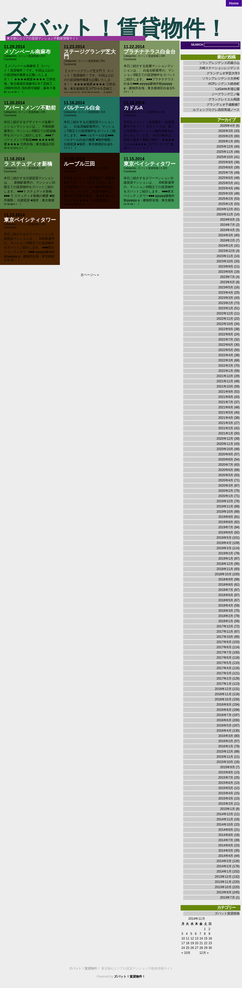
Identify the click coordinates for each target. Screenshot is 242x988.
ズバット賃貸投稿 (28, 55)
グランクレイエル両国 (224, 99)
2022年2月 (225, 365)
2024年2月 (227, 240)
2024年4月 (227, 230)
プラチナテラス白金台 (150, 51)
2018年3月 (225, 611)
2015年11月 (224, 757)
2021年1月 (225, 433)
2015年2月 (225, 803)
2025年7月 (225, 172)
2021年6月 (225, 407)
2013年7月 (227, 897)
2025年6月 (225, 178)
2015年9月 (227, 767)
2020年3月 (225, 485)
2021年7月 (225, 402)
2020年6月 (225, 470)
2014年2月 (223, 866)
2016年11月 (223, 694)
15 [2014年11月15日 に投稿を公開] (205, 938)
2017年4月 (223, 668)
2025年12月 (224, 146)
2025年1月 (225, 204)
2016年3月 (225, 736)
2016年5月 (223, 725)
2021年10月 (224, 386)
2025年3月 (225, 193)
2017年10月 (224, 637)
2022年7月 (225, 339)
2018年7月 (225, 590)
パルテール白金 (82, 108)
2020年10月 (224, 449)
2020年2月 (225, 491)
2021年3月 (225, 423)
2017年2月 (223, 678)
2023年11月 (224, 256)
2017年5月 (223, 663)
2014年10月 (224, 824)
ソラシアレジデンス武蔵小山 (219, 63)
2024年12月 (224, 209)
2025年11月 (224, 152)
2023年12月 (226, 251)
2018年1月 (225, 621)
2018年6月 (225, 595)
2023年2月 (225, 303)
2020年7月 (225, 464)
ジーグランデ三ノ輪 (226, 94)
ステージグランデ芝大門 (90, 54)
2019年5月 (223, 538)
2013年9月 (223, 892)
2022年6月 (225, 345)
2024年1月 (225, 245)
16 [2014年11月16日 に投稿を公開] (210, 938)
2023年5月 (225, 287)
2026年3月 (225, 131)
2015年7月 (225, 777)
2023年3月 (225, 298)
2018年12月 (224, 564)
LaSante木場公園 (227, 89)
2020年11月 (224, 444)
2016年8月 (223, 710)
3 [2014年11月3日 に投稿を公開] (182, 934)
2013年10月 (223, 887)
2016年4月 (223, 730)
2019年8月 (225, 522)
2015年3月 (225, 798)
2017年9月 (223, 642)
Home (234, 3)
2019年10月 (224, 511)
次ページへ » (90, 275)
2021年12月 (224, 376)
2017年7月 (223, 652)
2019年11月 (224, 506)
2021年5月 (225, 412)
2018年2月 (225, 616)
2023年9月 (225, 266)
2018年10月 (223, 574)
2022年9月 (225, 329)
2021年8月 (225, 397)
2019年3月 (223, 548)
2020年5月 (225, 475)
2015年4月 (225, 793)
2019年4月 (223, 543)
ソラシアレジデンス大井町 (221, 78)
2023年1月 (225, 308)
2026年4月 (227, 126)
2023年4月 (225, 292)
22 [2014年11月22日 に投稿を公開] (205, 943)
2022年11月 (224, 318)
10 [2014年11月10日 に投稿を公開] (183, 938)
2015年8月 (225, 772)
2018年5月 (225, 600)
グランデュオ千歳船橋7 (223, 104)
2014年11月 (224, 819)
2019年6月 (225, 532)
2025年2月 (225, 199)
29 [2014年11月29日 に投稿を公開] (205, 948)
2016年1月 (225, 746)
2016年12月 (223, 689)
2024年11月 (224, 214)
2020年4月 (225, 480)
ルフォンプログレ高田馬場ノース (216, 110)
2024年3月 (225, 235)
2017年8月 (223, 647)
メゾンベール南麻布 (27, 51)
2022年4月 (225, 355)
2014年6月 (225, 845)
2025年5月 (225, 183)
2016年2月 (225, 741)
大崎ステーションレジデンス (219, 68)
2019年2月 (225, 553)
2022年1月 (225, 371)
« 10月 (185, 953)
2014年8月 (225, 835)
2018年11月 (224, 569)
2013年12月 (223, 876)
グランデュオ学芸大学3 (223, 73)
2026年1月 (225, 141)
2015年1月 (227, 809)
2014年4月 (225, 856)
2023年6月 (227, 282)
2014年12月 (224, 814)
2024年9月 (227, 219)
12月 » (203, 953)
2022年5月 (225, 350)
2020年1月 (225, 496)
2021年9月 (225, 391)
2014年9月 (225, 830)
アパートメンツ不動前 (30, 108)
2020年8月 (225, 459)
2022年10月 (224, 324)
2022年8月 (225, 334)
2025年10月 (224, 157)
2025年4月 (225, 188)
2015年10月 (224, 762)
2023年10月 (224, 261)
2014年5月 (225, 850)
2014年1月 (223, 871)
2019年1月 (225, 558)
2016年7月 (223, 715)
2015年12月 (224, 751)
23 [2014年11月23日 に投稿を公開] (210, 943)
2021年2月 (225, 428)
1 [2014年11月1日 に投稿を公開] (205, 929)
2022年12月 (224, 313)
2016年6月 (223, 720)
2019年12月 (224, 501)
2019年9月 (225, 517)
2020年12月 (224, 438)
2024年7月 (227, 225)
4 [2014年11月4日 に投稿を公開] (187, 934)
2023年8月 (225, 272)
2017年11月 (224, 631)
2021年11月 (224, 381)
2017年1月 (223, 684)
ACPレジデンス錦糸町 (224, 84)
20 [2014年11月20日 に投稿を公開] (196, 943)
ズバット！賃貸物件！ (115, 28)
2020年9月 (225, 454)
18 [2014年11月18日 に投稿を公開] (187, 943)
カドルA (133, 108)
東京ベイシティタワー (150, 164)
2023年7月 (227, 277)
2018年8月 (225, 584)
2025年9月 (225, 162)
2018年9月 (225, 579)
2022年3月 (225, 360)
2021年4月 (225, 418)
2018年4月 (225, 605)
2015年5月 (225, 788)
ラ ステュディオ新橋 (28, 164)
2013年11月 (223, 882)
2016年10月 (223, 699)
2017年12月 (224, 626)
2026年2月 (225, 136)
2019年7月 (225, 527)
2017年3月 (223, 673)
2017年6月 (223, 657)
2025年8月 (225, 167)
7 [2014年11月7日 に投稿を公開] (200, 934)
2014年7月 (225, 840)
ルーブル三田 (79, 164)
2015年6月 (225, 783)
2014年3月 (223, 861)
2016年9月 (223, 704)
